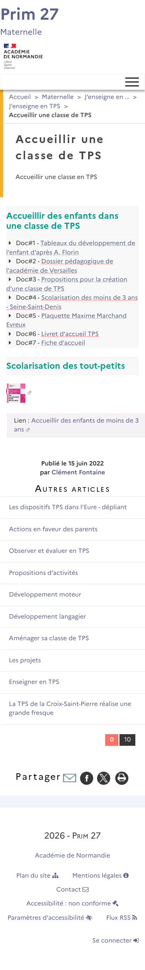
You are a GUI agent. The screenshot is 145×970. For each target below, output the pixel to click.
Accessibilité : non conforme (72, 903)
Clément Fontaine (78, 472)
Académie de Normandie (72, 855)
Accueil (20, 97)
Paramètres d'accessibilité (50, 918)
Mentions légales (100, 876)
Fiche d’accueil (63, 343)
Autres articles (72, 488)
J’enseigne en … (107, 97)
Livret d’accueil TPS (70, 334)
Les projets (25, 660)
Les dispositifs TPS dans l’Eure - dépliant (68, 507)
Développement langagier (47, 617)
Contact (72, 889)
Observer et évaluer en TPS (49, 551)
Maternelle (57, 97)
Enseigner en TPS (34, 682)
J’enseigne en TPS (34, 106)
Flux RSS (121, 918)
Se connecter (115, 940)
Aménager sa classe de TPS (49, 638)
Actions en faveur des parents (53, 529)
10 (127, 739)
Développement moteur (45, 594)
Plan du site (37, 876)
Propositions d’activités (43, 573)
